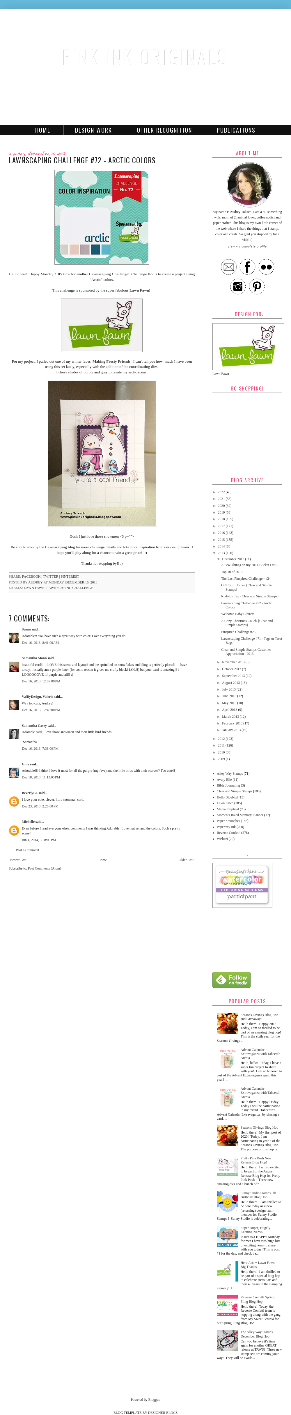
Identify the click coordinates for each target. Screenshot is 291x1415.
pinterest (70, 576)
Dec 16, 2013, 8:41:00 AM (40, 643)
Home (42, 130)
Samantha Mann (34, 658)
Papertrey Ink (226, 827)
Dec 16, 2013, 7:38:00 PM (40, 749)
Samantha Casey (34, 726)
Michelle (28, 822)
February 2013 (232, 723)
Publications (236, 130)
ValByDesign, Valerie (37, 697)
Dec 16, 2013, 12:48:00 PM (41, 710)
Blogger (153, 1400)
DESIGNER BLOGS (163, 1413)
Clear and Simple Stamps (234, 791)
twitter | (52, 576)
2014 (222, 546)
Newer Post (18, 860)
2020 (222, 506)
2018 (222, 519)
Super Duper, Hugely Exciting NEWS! (255, 1230)
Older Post (186, 860)
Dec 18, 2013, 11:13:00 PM (41, 777)
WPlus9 (222, 839)
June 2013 (229, 696)
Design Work (93, 130)
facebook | (32, 576)
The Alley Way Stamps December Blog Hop (257, 1334)
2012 (222, 739)
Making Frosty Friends (111, 361)
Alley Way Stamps (230, 773)
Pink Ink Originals (145, 57)
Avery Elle (224, 780)
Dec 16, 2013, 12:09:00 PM (41, 681)
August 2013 (231, 683)
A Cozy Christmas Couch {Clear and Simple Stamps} (247, 623)
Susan (26, 629)
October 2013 (232, 669)
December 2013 (233, 559)
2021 (222, 499)
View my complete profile (247, 246)
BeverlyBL (30, 793)
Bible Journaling (228, 785)
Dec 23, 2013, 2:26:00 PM (40, 806)
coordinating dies (143, 366)
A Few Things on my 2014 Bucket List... (249, 565)
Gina (25, 764)
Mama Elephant (228, 809)
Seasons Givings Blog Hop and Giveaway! (259, 1017)
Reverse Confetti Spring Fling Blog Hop (257, 1299)
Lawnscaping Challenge (108, 274)
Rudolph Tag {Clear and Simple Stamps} (250, 596)
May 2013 (229, 703)
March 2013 (231, 717)
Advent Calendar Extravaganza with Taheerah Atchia (260, 1054)
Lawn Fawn (139, 290)
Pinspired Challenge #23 (238, 632)
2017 (222, 526)
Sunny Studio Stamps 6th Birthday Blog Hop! (258, 1195)
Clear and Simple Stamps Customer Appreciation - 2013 (246, 652)
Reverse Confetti (228, 833)
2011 (222, 745)
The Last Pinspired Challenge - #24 (246, 579)
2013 (222, 553)
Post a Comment (27, 850)
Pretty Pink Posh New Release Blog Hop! (256, 1160)
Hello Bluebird (227, 797)
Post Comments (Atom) (44, 868)
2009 (222, 759)
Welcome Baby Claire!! (237, 614)
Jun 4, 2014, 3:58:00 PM (39, 840)
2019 (222, 512)
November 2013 (234, 662)
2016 (222, 533)
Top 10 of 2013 (232, 572)
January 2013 (232, 730)
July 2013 (229, 689)
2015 (222, 540)
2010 (222, 752)
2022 (222, 492)
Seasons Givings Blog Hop (259, 1127)
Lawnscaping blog (60, 547)
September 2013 (234, 676)
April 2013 (230, 710)
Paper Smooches (228, 821)
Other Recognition (164, 130)
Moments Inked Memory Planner (240, 815)
